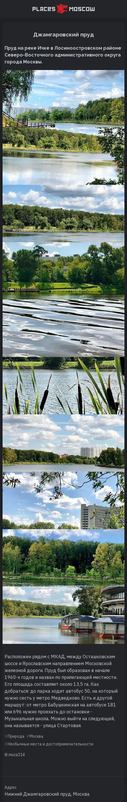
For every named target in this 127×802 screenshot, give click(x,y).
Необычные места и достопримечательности (50, 744)
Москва (36, 736)
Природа (16, 736)
